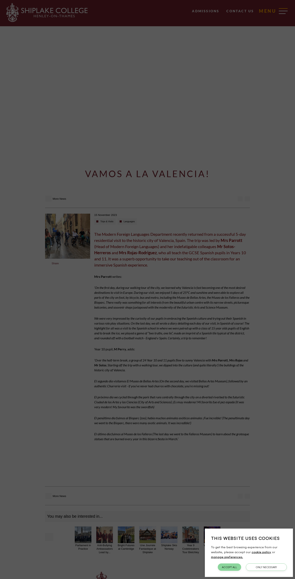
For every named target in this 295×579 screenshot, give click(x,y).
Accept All (229, 567)
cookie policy (261, 552)
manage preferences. (227, 557)
